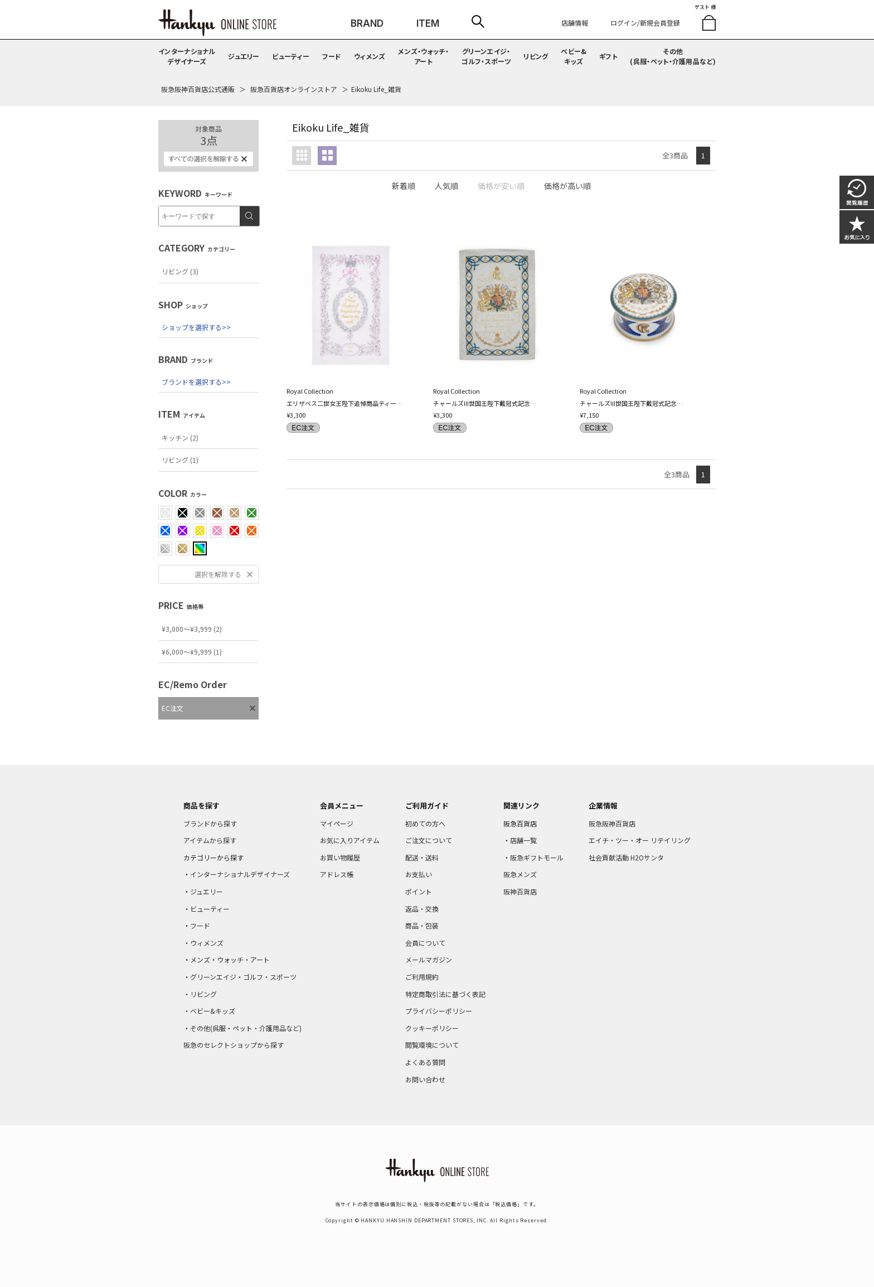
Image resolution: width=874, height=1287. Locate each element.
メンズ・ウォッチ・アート (423, 56)
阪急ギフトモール (537, 857)
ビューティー (290, 56)
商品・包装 (422, 925)
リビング (535, 56)
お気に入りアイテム (350, 840)
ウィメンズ (370, 56)
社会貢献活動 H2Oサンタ (626, 857)
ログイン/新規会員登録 (645, 22)
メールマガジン (428, 959)
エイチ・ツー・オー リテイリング (640, 840)
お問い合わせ (425, 1079)
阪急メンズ (520, 874)
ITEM (427, 23)
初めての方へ (425, 823)
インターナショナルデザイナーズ (187, 56)
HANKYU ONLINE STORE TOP (217, 22)
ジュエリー (244, 56)
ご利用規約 (422, 976)
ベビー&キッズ (573, 56)
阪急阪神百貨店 (612, 823)
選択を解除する (218, 574)
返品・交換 (422, 908)
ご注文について (428, 840)
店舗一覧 (523, 840)
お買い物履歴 (340, 857)
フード (332, 56)
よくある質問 (425, 1062)
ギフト (608, 56)
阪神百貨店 (520, 891)
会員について (425, 942)
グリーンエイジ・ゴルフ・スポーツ (486, 56)
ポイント (418, 891)
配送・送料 (422, 857)
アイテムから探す (209, 840)
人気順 (446, 185)
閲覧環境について (432, 1044)
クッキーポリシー (432, 1028)
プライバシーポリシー (438, 1010)
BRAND (367, 23)
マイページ (336, 823)
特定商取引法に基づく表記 (445, 994)
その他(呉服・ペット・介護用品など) (673, 56)
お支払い (418, 874)
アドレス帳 (336, 874)
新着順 (403, 185)
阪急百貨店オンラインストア (293, 89)
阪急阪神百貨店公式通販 (198, 89)
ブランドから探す (210, 823)
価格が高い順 (567, 185)
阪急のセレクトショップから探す (233, 1044)
